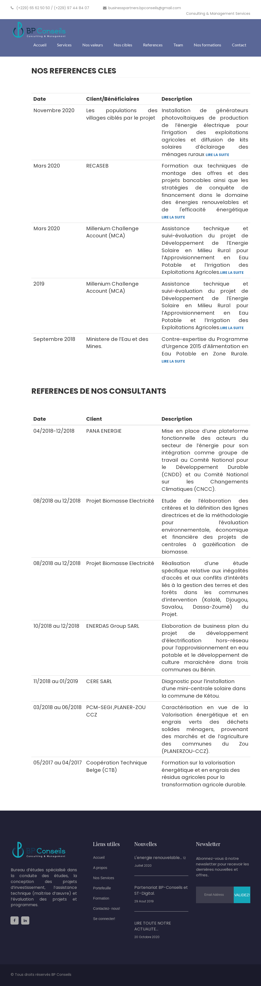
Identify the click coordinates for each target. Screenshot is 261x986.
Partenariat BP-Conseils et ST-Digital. (161, 890)
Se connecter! (104, 919)
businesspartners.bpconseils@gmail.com (142, 7)
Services (64, 44)
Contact (239, 44)
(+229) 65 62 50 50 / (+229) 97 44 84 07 (50, 7)
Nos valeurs (92, 44)
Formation (101, 898)
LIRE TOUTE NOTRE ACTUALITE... (152, 926)
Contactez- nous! (106, 908)
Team (178, 44)
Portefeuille (102, 888)
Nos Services (103, 878)
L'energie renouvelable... (158, 858)
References (153, 44)
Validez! (242, 895)
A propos (100, 868)
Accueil (39, 44)
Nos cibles (123, 44)
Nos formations (207, 44)
